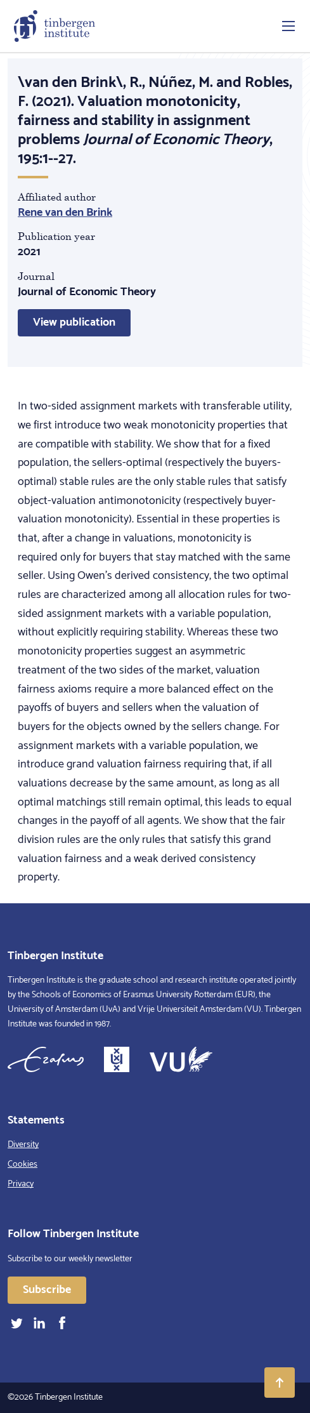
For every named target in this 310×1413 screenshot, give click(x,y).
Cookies (22, 1164)
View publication (74, 322)
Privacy (21, 1184)
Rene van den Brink (65, 212)
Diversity (23, 1145)
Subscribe (47, 1289)
